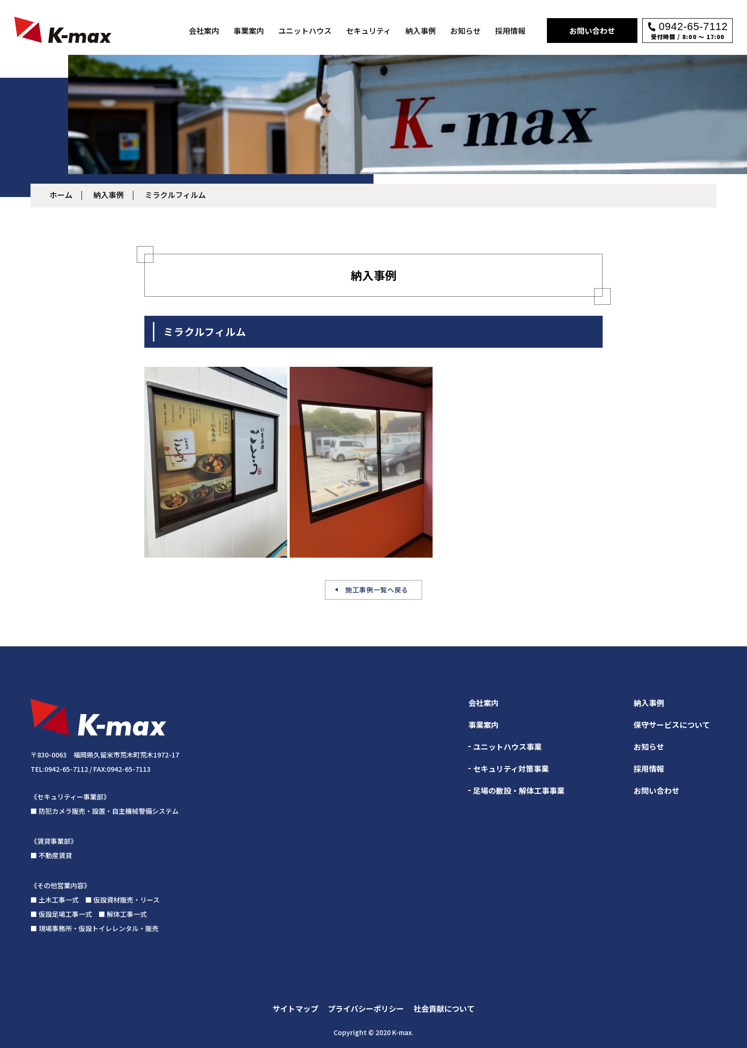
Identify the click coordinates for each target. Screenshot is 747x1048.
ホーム (61, 194)
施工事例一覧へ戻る (376, 589)
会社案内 (204, 30)
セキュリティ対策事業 (511, 768)
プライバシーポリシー (366, 1008)
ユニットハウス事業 (507, 746)
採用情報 (510, 30)
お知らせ (465, 30)
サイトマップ (295, 1008)
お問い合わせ (592, 30)
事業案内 (248, 30)
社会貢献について (444, 1008)
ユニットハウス (305, 30)
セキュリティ (368, 30)
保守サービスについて (672, 724)
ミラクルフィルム (175, 194)
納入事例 (420, 30)
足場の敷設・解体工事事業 (519, 790)
